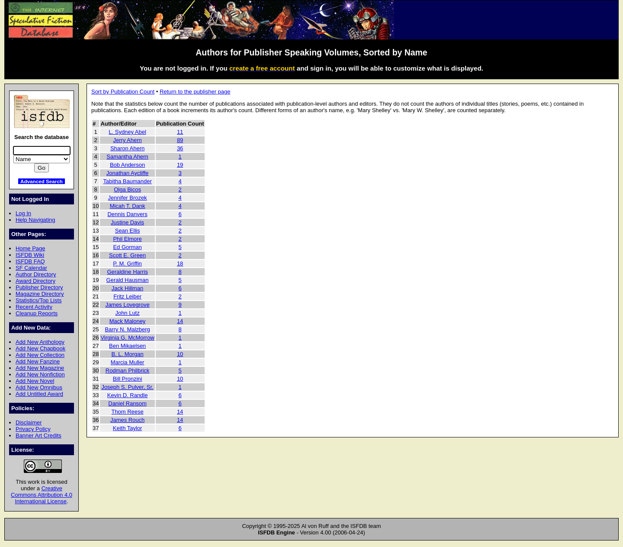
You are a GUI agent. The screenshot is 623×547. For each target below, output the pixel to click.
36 (180, 148)
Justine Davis (127, 222)
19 (180, 165)
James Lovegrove (127, 304)
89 (180, 140)
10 (180, 354)
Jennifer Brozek (127, 197)
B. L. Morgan (127, 354)
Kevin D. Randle (127, 395)
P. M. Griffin (127, 263)
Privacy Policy (33, 429)
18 (180, 263)
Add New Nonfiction (40, 374)
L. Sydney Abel (127, 132)
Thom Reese (127, 411)
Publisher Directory (39, 287)
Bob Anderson (127, 165)
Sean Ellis (127, 230)
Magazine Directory (40, 294)
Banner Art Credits (38, 435)
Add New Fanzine (38, 361)
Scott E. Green (127, 255)
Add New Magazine (40, 368)
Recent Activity (34, 307)
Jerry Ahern (127, 140)
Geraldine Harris (127, 272)
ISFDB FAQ (30, 261)
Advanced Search (41, 181)
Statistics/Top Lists (39, 300)
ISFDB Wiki (30, 255)
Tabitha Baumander (127, 181)
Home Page (30, 248)
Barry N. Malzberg (127, 329)
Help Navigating (35, 220)
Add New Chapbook (40, 348)
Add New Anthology (40, 342)
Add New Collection (40, 355)
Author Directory (36, 274)
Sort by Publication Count (122, 91)
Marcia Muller (128, 362)
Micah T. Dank (127, 206)
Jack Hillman (127, 288)
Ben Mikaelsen (127, 346)
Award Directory (35, 281)
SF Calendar (31, 268)
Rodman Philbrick (128, 370)
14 (180, 321)
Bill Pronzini (127, 378)
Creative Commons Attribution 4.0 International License (41, 495)
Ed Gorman (127, 247)
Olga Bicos (127, 189)
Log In (23, 213)
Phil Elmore (127, 239)
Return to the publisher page (195, 91)
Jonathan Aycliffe (127, 173)
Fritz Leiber (127, 296)
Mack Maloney (127, 321)
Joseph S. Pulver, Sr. (127, 387)
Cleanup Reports (37, 313)
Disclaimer (29, 422)
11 (180, 132)
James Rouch (127, 420)
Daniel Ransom (127, 403)
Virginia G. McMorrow (127, 337)
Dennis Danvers (127, 214)
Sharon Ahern (127, 148)
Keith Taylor (127, 428)
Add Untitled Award (39, 394)
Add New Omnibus (39, 387)
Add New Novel (35, 381)
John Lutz (127, 313)
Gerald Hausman (127, 280)
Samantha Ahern (127, 156)
